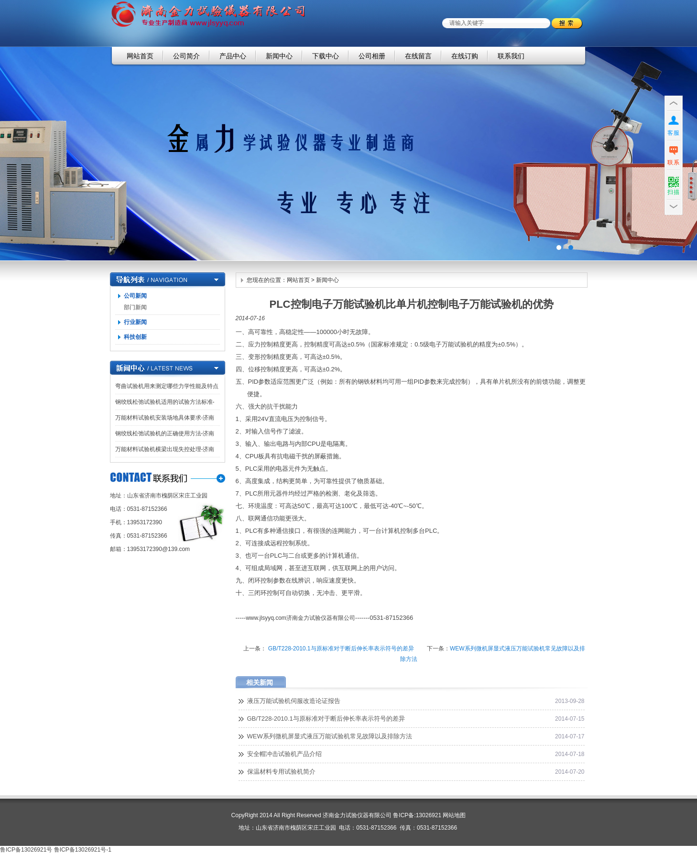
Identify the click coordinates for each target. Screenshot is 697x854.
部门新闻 (135, 307)
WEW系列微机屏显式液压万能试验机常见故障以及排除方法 (329, 736)
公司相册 (372, 56)
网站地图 (454, 815)
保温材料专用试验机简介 (281, 771)
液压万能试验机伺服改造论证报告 (293, 700)
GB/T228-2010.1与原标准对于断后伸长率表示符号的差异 (340, 648)
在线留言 (418, 56)
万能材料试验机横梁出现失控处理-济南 (165, 449)
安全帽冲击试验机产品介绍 (284, 753)
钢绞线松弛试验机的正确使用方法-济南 (165, 433)
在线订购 (464, 56)
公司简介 (186, 56)
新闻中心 (279, 56)
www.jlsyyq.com (266, 618)
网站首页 (140, 56)
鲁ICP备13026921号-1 (82, 849)
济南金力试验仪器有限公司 (348, 153)
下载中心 (325, 56)
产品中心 (232, 56)
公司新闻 (135, 295)
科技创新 (135, 337)
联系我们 (511, 56)
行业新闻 (135, 322)
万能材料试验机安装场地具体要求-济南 (165, 417)
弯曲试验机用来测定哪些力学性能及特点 (166, 386)
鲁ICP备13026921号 (26, 849)
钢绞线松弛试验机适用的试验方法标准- (165, 402)
